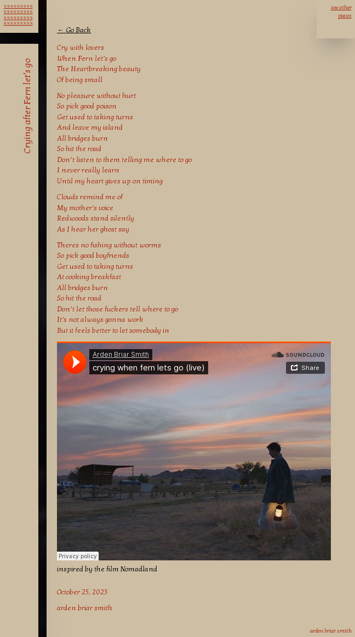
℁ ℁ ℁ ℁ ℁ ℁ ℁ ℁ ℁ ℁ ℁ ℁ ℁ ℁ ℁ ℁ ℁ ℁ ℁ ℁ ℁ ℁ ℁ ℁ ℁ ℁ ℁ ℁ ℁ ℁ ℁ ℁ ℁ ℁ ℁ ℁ (18, 10)
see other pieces (341, 11)
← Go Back (74, 30)
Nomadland (139, 569)
